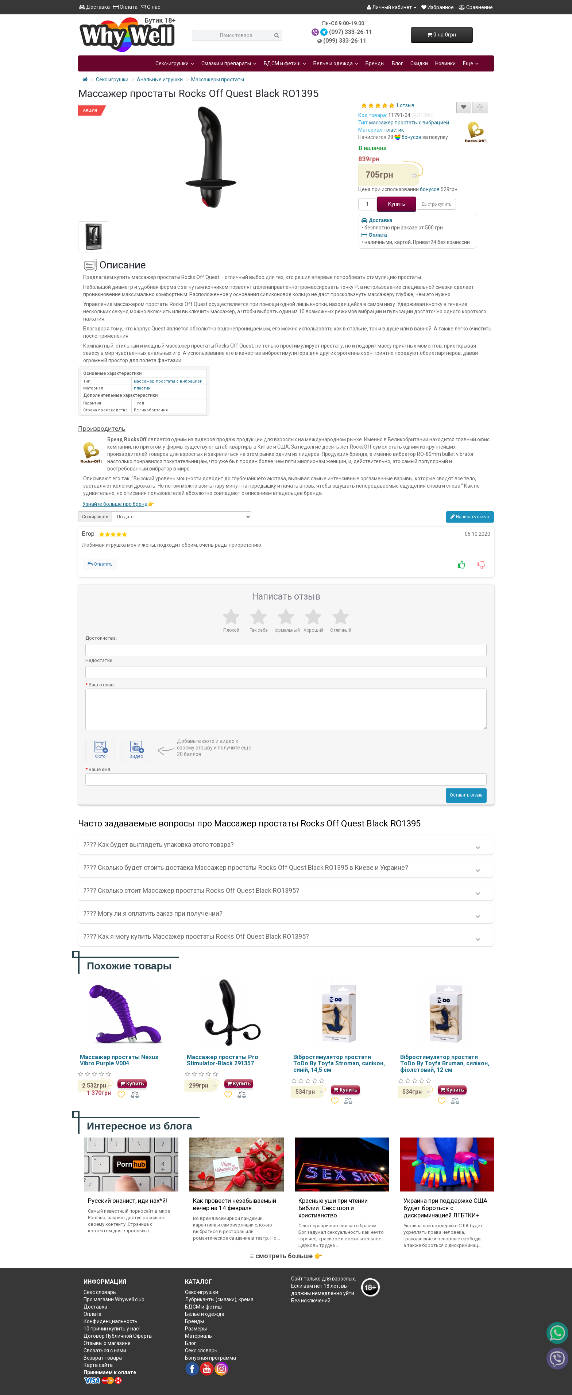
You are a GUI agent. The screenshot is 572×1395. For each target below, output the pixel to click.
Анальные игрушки (160, 79)
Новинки (445, 63)
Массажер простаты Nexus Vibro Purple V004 (119, 1060)
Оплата (125, 7)
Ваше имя (99, 769)
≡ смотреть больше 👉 (286, 1256)
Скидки (419, 63)
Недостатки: (99, 660)
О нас (150, 7)
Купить (396, 204)
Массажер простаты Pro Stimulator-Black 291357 (222, 1060)
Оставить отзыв (466, 795)
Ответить (100, 564)
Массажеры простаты (217, 79)
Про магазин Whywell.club (114, 1299)
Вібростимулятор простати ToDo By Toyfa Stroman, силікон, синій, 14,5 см (339, 1063)
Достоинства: (101, 638)
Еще (471, 63)
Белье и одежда (335, 63)
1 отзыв (405, 105)
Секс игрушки (112, 79)
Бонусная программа (210, 1358)
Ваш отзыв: (102, 684)
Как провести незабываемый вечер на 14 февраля (234, 1204)
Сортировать (95, 516)
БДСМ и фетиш (285, 63)
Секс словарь (100, 1292)
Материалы (199, 1336)
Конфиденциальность (111, 1321)
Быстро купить (436, 204)
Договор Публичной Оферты (118, 1336)
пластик (394, 130)
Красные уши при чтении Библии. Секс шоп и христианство (333, 1208)
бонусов (411, 137)
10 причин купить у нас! (112, 1329)
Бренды (375, 63)
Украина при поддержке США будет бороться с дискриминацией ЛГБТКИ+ (445, 1208)
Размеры (196, 1329)
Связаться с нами (105, 1350)
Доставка (94, 7)
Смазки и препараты (228, 63)
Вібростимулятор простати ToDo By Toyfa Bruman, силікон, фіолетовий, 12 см (444, 1063)
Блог (397, 63)
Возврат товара (103, 1358)
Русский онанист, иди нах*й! (127, 1200)
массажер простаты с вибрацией (409, 122)
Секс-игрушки (174, 63)
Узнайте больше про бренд (115, 504)
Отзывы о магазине (107, 1343)
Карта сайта (98, 1365)
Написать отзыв (470, 516)
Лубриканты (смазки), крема (219, 1299)
